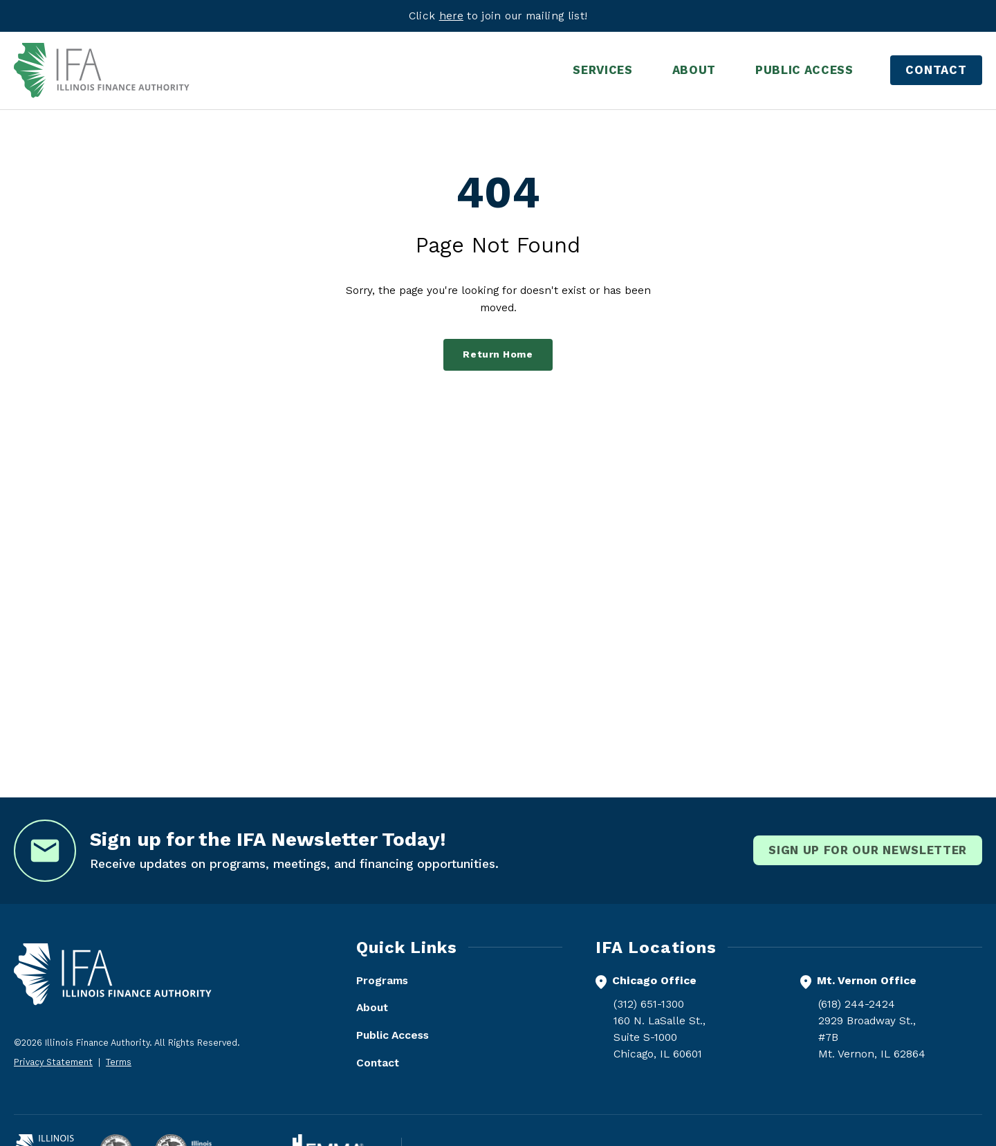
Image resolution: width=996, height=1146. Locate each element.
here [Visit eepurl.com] (451, 15)
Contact (936, 70)
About (372, 1007)
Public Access (392, 1035)
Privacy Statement (53, 1062)
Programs (382, 980)
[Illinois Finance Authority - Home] (102, 70)
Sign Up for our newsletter (867, 850)
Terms (118, 1062)
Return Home (498, 354)
